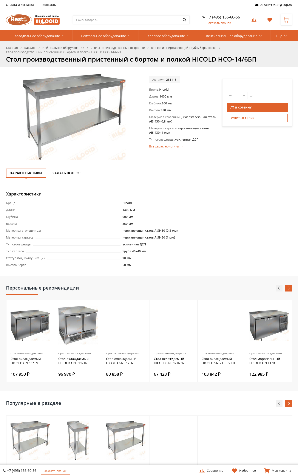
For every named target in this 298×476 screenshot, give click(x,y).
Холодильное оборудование (37, 36)
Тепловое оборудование (165, 36)
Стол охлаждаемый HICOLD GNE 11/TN (73, 361)
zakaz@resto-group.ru (276, 5)
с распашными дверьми (27, 353)
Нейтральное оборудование (103, 36)
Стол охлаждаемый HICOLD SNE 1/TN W (169, 361)
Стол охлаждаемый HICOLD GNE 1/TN (121, 361)
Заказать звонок (219, 23)
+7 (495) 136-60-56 (223, 17)
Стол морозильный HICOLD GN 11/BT (264, 361)
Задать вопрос (67, 173)
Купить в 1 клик (242, 119)
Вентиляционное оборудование (231, 36)
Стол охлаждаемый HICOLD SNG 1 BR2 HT (218, 361)
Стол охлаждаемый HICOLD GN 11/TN (26, 361)
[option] (30, 341)
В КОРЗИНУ (241, 109)
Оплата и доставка (20, 5)
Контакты (49, 5)
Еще (279, 36)
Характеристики (26, 173)
